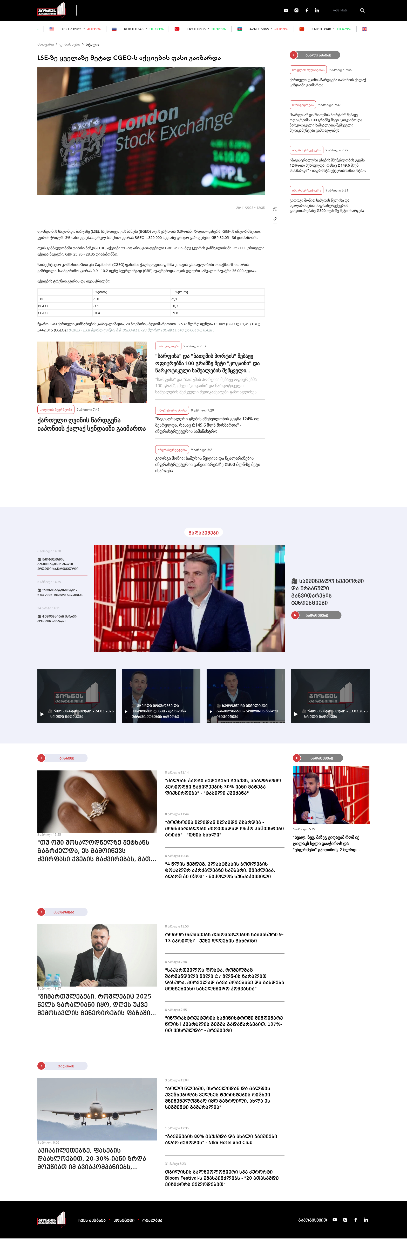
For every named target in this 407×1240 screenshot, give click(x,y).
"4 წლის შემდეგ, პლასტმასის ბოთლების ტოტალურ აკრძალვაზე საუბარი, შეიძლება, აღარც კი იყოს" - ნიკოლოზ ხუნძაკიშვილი (220, 872)
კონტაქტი (123, 1222)
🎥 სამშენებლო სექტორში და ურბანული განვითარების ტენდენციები (327, 593)
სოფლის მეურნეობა (56, 411)
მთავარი (45, 45)
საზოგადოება (168, 347)
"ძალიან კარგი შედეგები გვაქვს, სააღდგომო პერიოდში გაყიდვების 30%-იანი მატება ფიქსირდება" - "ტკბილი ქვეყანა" (223, 788)
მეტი (201, 11)
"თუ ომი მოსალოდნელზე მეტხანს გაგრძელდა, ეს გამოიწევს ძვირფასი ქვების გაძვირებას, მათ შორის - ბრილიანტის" (94, 853)
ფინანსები (138, 10)
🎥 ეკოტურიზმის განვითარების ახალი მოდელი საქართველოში (57, 566)
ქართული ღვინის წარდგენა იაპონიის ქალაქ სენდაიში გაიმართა (91, 425)
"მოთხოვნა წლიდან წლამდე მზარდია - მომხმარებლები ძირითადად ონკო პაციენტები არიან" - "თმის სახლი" (224, 830)
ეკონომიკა (173, 10)
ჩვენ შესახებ (92, 1222)
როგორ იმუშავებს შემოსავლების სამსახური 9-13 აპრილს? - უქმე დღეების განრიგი (224, 939)
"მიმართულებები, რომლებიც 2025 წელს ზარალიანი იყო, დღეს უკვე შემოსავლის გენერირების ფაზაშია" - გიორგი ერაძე (97, 1007)
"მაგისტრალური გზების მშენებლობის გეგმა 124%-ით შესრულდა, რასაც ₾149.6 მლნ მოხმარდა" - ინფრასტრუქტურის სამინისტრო (207, 426)
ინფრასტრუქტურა (172, 411)
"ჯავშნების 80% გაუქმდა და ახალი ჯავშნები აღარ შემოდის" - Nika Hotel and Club (221, 1141)
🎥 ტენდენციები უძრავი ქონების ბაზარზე (57, 621)
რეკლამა (152, 1222)
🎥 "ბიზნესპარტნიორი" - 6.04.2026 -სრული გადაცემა (60, 594)
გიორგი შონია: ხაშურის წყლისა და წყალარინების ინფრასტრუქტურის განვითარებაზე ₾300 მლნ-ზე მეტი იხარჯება (207, 466)
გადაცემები (103, 10)
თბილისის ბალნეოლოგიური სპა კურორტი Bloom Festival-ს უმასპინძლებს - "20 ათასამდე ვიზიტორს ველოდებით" (222, 1179)
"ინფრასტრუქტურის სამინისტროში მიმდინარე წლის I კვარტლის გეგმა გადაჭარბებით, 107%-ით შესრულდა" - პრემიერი (224, 1025)
